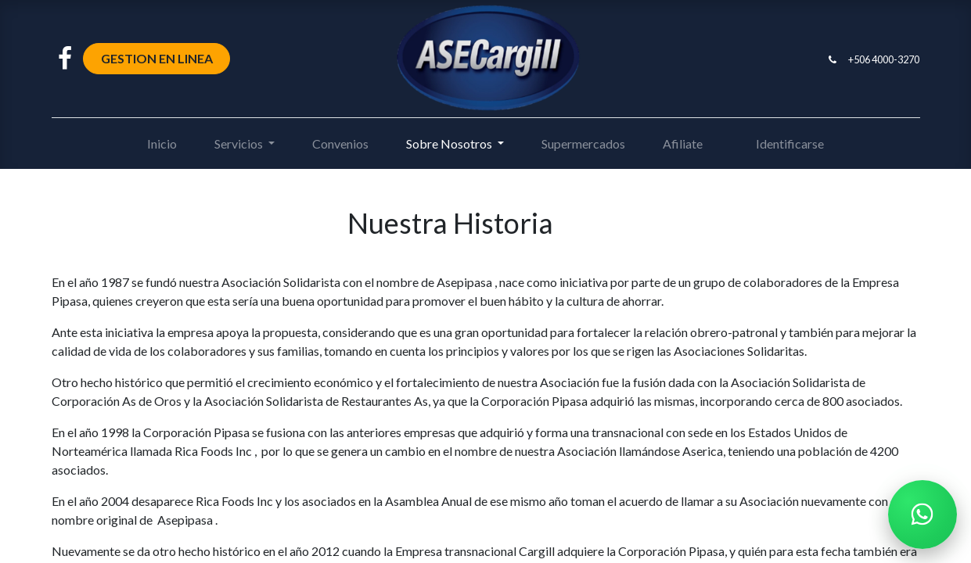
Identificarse (790, 143)
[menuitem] (162, 144)
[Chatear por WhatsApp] (922, 514)
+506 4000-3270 (883, 59)
